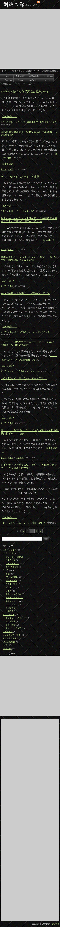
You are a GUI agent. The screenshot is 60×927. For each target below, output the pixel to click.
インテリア (12, 371)
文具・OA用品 (38, 523)
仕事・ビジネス (7, 523)
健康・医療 (10, 625)
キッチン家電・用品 (14, 597)
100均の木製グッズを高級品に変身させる (24, 91)
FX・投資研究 (9, 642)
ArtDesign (33, 80)
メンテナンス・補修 (22, 122)
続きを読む (9, 116)
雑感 (37, 371)
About (47, 80)
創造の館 (55, 924)
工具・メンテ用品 (13, 594)
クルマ (7, 76)
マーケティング (12, 563)
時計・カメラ (11, 580)
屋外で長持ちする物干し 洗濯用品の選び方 (25, 293)
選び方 (3, 169)
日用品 (35, 122)
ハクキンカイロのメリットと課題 (20, 176)
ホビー (6, 645)
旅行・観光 (10, 621)
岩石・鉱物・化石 (10, 638)
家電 (7, 574)
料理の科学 (34, 76)
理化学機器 (10, 608)
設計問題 (9, 553)
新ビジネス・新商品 (14, 557)
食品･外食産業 (12, 567)
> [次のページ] (40, 531)
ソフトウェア (11, 604)
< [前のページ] (23, 531)
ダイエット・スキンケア (16, 618)
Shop (20, 80)
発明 (11, 211)
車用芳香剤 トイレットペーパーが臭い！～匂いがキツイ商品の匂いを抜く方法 (29, 258)
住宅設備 (9, 611)
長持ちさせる (50, 122)
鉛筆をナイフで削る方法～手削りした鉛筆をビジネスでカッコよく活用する (29, 466)
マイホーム (7, 80)
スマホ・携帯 (11, 584)
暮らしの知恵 (6, 122)
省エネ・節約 (28, 211)
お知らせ (7, 649)
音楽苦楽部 (20, 76)
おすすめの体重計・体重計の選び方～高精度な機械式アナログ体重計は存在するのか (29, 220)
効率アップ (10, 560)
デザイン (30, 371)
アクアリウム (47, 76)
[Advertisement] (30, 39)
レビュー (18, 211)
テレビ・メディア (13, 628)
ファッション (11, 601)
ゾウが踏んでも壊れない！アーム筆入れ (24, 378)
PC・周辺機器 (12, 577)
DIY (41, 122)
